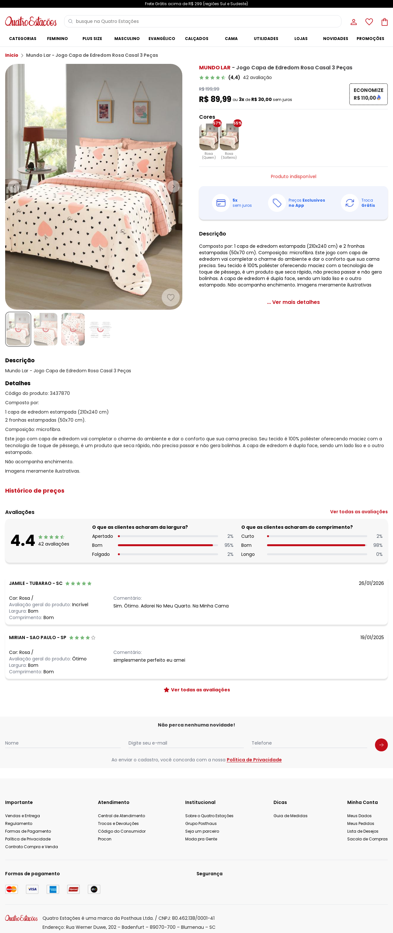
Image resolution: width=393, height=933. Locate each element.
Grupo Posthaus (201, 823)
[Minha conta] (353, 21)
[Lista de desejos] (368, 21)
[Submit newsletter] (381, 744)
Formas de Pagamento (28, 831)
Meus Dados (359, 815)
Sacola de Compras (367, 839)
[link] (235, 77)
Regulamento (18, 823)
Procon (104, 839)
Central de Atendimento (121, 815)
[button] (196, 490)
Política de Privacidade (254, 760)
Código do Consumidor (122, 831)
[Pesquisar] (70, 21)
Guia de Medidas (290, 815)
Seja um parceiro (202, 831)
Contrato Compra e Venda (31, 846)
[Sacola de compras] (384, 21)
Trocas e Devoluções (118, 823)
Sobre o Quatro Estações (209, 815)
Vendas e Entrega (22, 815)
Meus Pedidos (360, 823)
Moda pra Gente (201, 839)
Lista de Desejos (363, 831)
